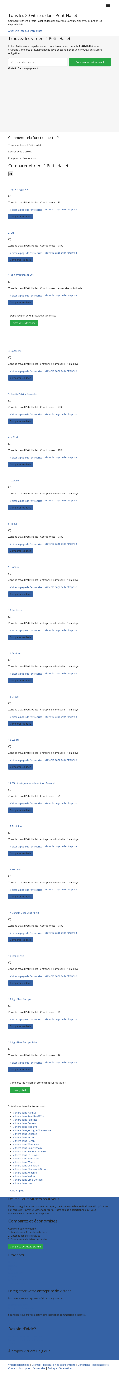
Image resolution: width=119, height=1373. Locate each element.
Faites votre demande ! (24, 323)
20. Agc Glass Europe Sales (22, 1042)
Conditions (84, 1364)
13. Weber (13, 739)
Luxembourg (15, 1273)
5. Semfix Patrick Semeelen (22, 394)
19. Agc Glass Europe (19, 999)
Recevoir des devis (18, 1304)
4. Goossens (15, 351)
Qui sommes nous (18, 1358)
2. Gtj (11, 232)
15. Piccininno (15, 826)
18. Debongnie (16, 956)
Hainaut (12, 1265)
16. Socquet (14, 869)
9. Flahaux (13, 567)
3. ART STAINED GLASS (21, 275)
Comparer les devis (20, 216)
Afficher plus (17, 1190)
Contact (12, 1343)
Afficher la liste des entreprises (25, 30)
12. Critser (13, 696)
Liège (11, 1269)
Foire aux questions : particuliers (26, 1336)
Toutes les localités (18, 1283)
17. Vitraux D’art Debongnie (23, 912)
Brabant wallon (16, 1280)
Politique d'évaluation (60, 1368)
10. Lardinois (15, 610)
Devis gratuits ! (20, 1090)
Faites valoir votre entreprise (24, 1321)
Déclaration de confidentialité (59, 1364)
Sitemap (36, 1364)
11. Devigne (14, 653)
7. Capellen (14, 480)
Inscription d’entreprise (21, 1308)
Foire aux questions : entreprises (26, 1340)
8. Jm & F (12, 523)
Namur (12, 1276)
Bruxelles (13, 1262)
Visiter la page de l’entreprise (26, 209)
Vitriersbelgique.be (18, 1364)
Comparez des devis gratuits (25, 1246)
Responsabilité (100, 1364)
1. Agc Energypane (18, 189)
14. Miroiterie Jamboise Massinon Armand (31, 783)
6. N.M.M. (13, 437)
